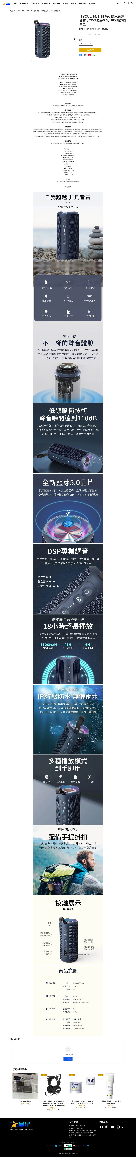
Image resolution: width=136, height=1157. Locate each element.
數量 (80, 40)
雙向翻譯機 (46, 3)
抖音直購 (35, 3)
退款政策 (74, 1153)
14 (53, 60)
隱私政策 (68, 1153)
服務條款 (61, 1153)
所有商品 (24, 3)
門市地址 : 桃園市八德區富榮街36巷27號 (81, 1132)
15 (55, 60)
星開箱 (65, 3)
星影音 (73, 3)
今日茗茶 (56, 3)
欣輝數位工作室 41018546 (77, 1125)
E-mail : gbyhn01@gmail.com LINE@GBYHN (82, 1130)
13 (51, 60)
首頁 (15, 3)
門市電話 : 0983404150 (76, 1128)
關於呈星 (82, 3)
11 (48, 60)
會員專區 (92, 3)
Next (74, 39)
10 (46, 60)
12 (50, 60)
